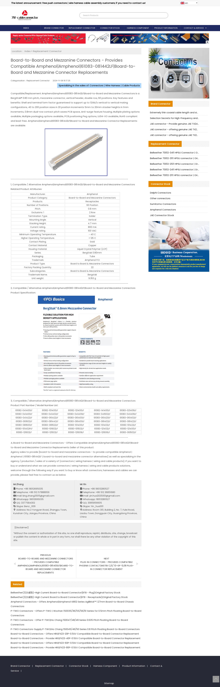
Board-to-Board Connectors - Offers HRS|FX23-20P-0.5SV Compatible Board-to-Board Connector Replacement (75, 633)
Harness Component (138, 28)
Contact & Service (194, 28)
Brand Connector (54, 28)
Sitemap (109, 683)
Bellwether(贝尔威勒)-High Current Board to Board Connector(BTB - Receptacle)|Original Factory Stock (69, 597)
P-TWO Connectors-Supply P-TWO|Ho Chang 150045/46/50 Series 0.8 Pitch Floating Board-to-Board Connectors (75, 629)
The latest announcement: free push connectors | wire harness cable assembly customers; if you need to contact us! (78, 3)
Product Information (166, 28)
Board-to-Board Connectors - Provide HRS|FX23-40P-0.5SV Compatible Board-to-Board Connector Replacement (76, 638)
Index (26, 28)
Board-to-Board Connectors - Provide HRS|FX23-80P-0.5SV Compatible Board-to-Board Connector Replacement (75, 647)
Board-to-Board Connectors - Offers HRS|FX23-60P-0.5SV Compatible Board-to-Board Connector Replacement (75, 642)
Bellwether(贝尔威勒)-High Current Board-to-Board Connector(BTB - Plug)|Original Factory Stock (65, 592)
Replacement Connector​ (82, 28)
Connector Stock (110, 28)
